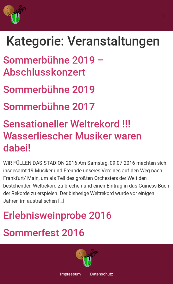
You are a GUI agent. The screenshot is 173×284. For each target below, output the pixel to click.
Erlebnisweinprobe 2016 (57, 215)
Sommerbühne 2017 (49, 107)
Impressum (70, 274)
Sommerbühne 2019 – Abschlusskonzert (53, 66)
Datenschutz (101, 274)
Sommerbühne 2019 (49, 89)
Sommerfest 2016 (43, 233)
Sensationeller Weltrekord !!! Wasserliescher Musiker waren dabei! (72, 136)
